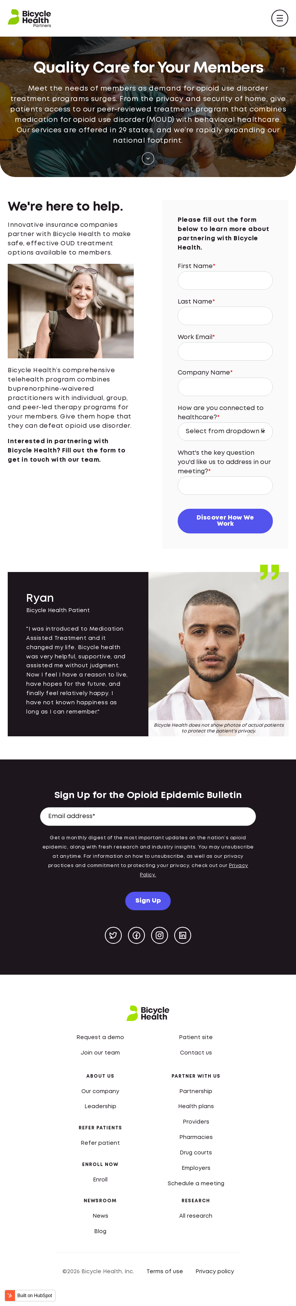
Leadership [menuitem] (100, 1106)
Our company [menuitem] (100, 1090)
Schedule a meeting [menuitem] (196, 1183)
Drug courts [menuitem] (196, 1152)
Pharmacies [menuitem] (196, 1137)
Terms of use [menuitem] (164, 1271)
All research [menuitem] (195, 1215)
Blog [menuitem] (100, 1230)
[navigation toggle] (279, 18)
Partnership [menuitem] (195, 1090)
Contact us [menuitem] (196, 1052)
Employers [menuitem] (196, 1167)
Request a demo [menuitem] (100, 1036)
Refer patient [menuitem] (100, 1142)
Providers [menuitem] (196, 1121)
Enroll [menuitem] (100, 1179)
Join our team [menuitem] (100, 1052)
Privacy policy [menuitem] (214, 1271)
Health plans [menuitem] (196, 1106)
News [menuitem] (100, 1215)
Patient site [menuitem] (196, 1036)
